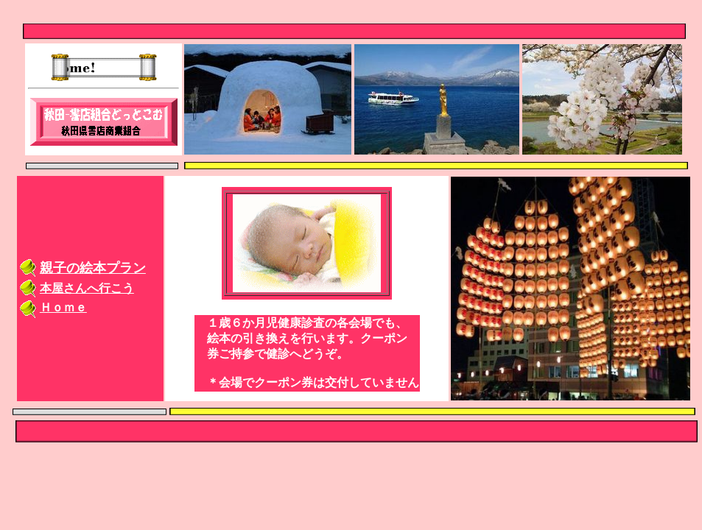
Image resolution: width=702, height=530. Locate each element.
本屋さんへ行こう (87, 288)
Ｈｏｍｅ (63, 307)
